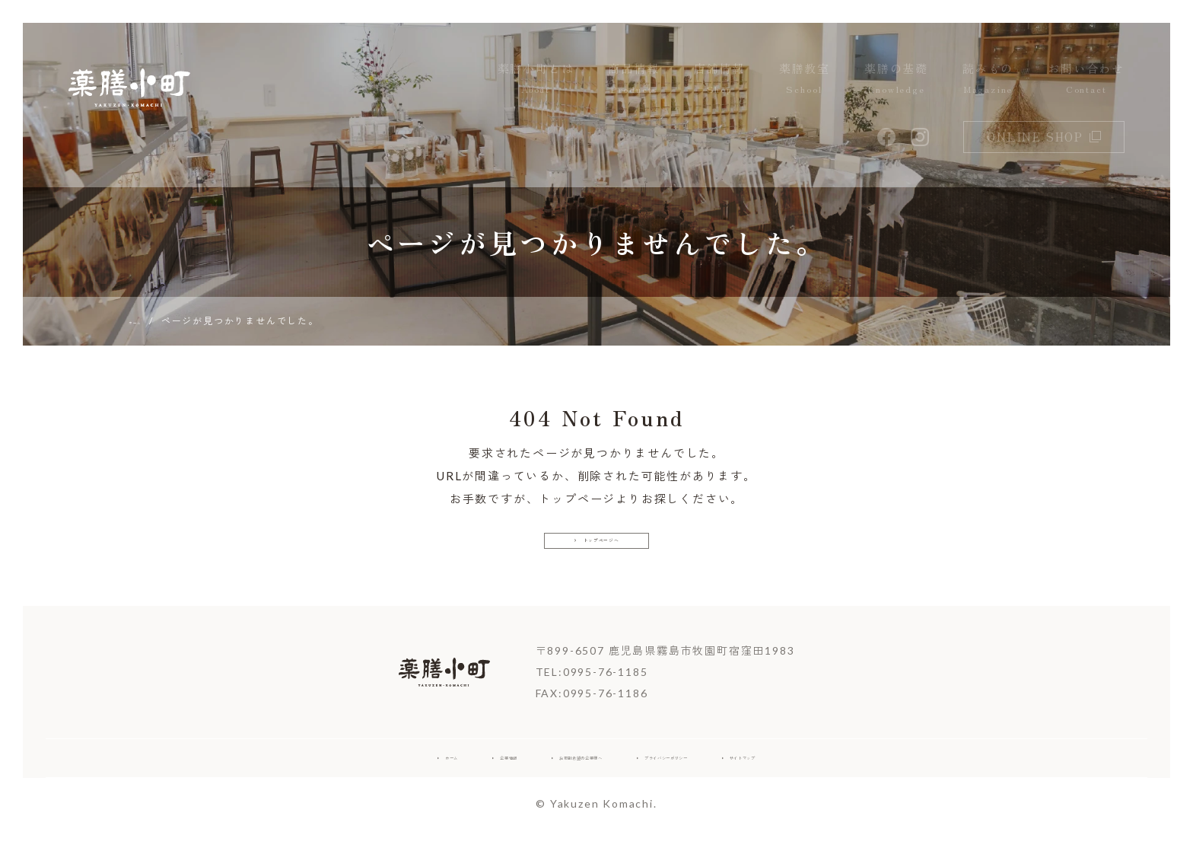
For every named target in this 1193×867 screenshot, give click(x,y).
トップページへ (596, 552)
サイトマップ (852, 788)
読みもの (987, 79)
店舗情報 (719, 79)
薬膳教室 (804, 79)
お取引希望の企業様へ (547, 788)
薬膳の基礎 (896, 79)
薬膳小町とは (536, 79)
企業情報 (419, 788)
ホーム (333, 788)
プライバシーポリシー (711, 788)
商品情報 (633, 79)
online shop (1044, 137)
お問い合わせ (1086, 79)
